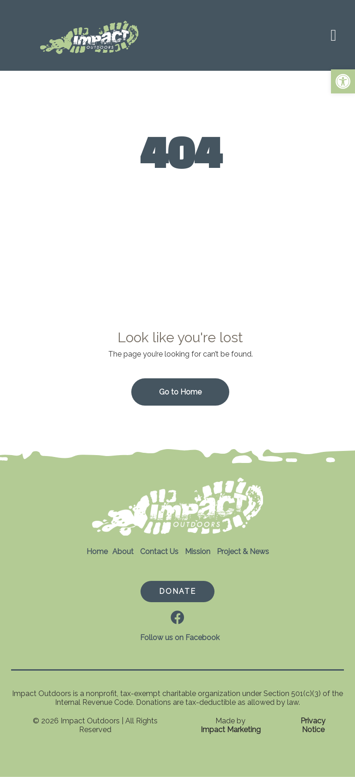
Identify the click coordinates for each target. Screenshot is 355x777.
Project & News (243, 551)
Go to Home (180, 392)
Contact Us (159, 551)
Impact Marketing (231, 729)
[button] (343, 81)
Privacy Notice (312, 725)
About (123, 551)
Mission (197, 551)
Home (97, 551)
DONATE (177, 591)
